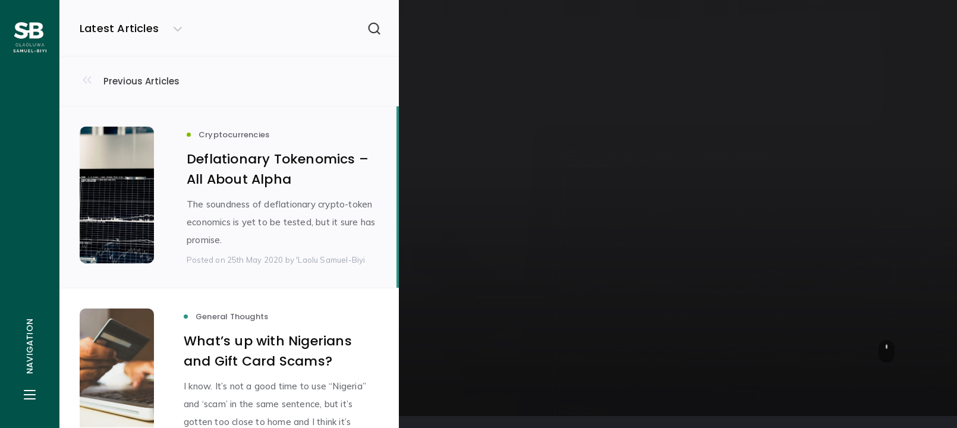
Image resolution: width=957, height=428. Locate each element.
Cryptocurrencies (517, 138)
